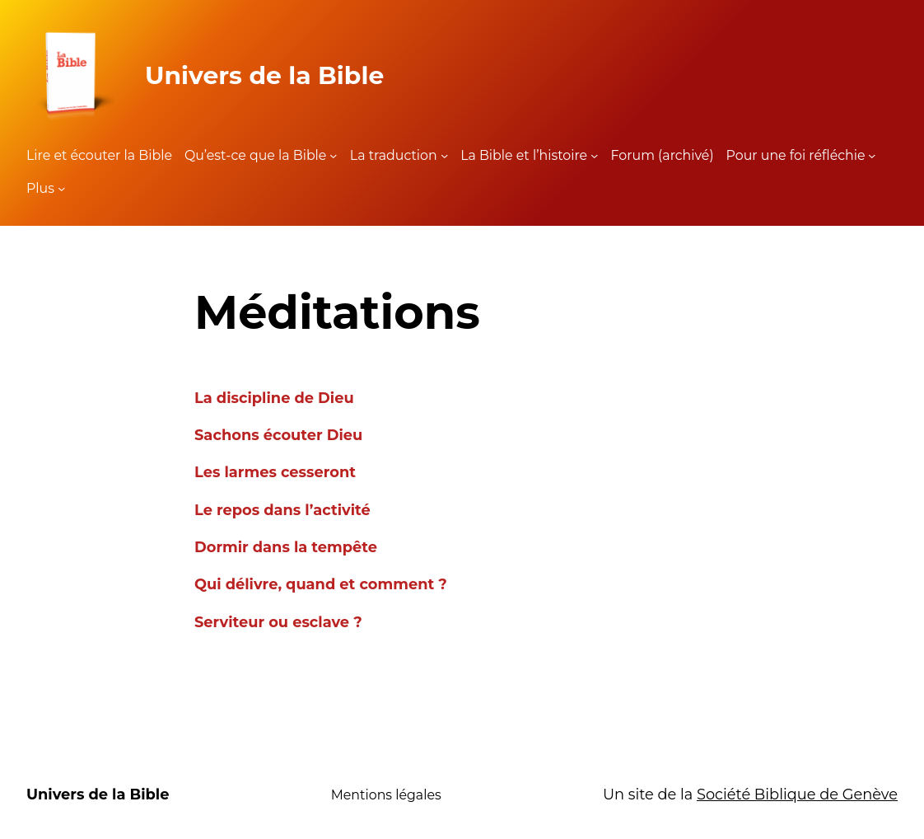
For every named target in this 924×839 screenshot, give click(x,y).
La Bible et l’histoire (523, 155)
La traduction (393, 155)
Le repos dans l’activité (282, 509)
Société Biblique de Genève (797, 794)
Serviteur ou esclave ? (278, 621)
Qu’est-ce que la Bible (255, 155)
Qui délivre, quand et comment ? (320, 584)
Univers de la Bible (264, 75)
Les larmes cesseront (275, 471)
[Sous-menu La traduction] (444, 155)
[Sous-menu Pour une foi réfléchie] (871, 155)
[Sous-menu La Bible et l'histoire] (594, 155)
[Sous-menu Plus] (61, 188)
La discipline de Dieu (274, 397)
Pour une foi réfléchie (796, 155)
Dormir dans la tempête (285, 546)
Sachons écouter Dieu (278, 434)
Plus (40, 188)
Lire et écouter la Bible (99, 155)
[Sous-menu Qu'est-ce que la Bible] (333, 155)
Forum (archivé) (662, 155)
